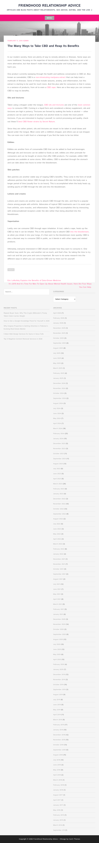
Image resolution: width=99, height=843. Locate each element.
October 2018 (58, 745)
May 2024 (57, 418)
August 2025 (58, 348)
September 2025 (59, 343)
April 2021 (57, 599)
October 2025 (58, 338)
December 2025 (59, 328)
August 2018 (58, 755)
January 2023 (58, 494)
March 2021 (57, 604)
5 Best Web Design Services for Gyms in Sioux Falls (24, 334)
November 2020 (59, 624)
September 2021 (59, 574)
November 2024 (59, 388)
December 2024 (59, 383)
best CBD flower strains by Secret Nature (36, 121)
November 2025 (59, 333)
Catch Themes (74, 839)
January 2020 (58, 669)
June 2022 (57, 529)
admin (26, 41)
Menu (49, 18)
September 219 (59, 830)
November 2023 (59, 448)
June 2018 (57, 765)
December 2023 (59, 443)
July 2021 (56, 584)
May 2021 (57, 594)
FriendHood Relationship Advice (49, 5)
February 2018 (58, 785)
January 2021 (58, 614)
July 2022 (56, 524)
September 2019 (59, 689)
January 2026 (58, 323)
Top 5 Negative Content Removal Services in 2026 (23, 339)
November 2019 (59, 679)
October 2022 (58, 509)
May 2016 (57, 810)
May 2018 (57, 770)
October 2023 (58, 453)
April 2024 (57, 423)
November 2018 (59, 740)
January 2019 (58, 730)
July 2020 (56, 644)
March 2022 (57, 544)
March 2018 (57, 780)
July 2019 (56, 699)
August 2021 (58, 579)
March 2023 (57, 484)
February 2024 (58, 433)
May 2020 (57, 654)
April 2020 (57, 659)
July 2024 (56, 408)
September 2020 (59, 634)
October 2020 (58, 629)
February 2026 (58, 318)
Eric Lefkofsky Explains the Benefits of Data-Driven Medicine (34, 280)
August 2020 (58, 639)
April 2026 (57, 313)
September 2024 (59, 398)
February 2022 (58, 549)
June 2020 (57, 649)
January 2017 (58, 805)
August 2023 (58, 463)
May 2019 (57, 709)
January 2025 (58, 378)
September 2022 (59, 514)
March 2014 (57, 825)
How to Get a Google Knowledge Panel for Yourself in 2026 (26, 321)
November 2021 (59, 564)
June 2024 (57, 413)
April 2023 (57, 478)
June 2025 (57, 358)
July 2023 (56, 468)
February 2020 (58, 664)
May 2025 (57, 363)
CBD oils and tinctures (54, 104)
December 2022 (59, 499)
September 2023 (59, 458)
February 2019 (58, 725)
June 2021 (57, 589)
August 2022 (58, 519)
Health (11, 270)
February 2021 (58, 609)
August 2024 (58, 403)
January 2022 (58, 554)
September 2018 (59, 750)
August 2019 (58, 694)
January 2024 (58, 438)
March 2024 (57, 428)
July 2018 (56, 760)
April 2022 (57, 539)
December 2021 (59, 559)
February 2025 (58, 373)
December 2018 (59, 735)
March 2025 (57, 368)
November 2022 (59, 504)
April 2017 (57, 800)
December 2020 (59, 619)
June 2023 (57, 473)
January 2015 (58, 820)
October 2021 (58, 569)
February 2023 (58, 489)
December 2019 (59, 674)
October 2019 (58, 684)
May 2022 (57, 534)
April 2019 (57, 714)
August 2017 (58, 795)
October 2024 (58, 393)
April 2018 (57, 775)
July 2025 (56, 353)
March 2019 (57, 719)
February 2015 (58, 815)
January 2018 (58, 790)
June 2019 (57, 704)
